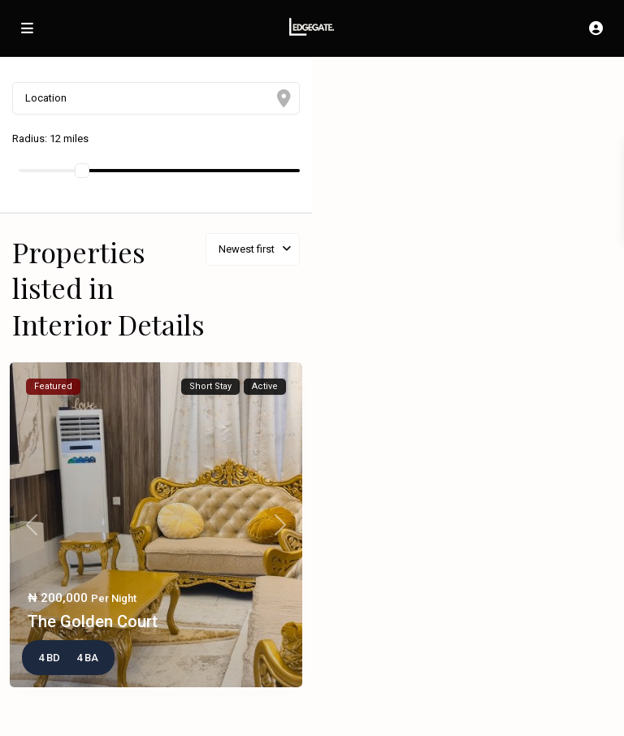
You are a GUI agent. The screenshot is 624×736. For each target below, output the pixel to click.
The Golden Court (93, 621)
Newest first (247, 249)
